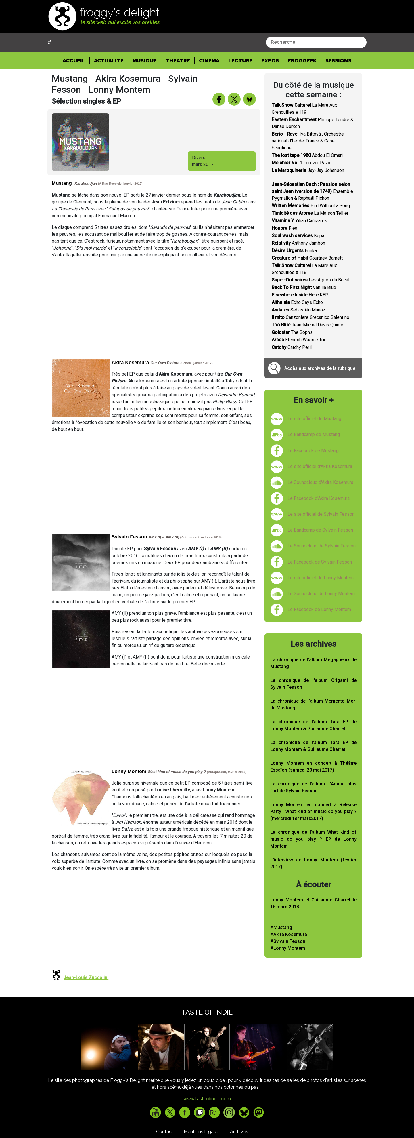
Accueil (76, 60)
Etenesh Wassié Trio (299, 339)
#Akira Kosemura (288, 934)
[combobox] (316, 42)
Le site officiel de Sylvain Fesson (321, 514)
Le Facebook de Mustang (313, 450)
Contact (164, 1131)
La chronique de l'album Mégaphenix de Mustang (313, 663)
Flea (284, 228)
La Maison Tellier (310, 213)
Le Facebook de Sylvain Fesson (320, 562)
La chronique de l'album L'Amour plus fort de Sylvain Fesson (313, 787)
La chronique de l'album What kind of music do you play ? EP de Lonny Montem (313, 839)
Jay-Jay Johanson (308, 170)
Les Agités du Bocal (310, 280)
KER (300, 295)
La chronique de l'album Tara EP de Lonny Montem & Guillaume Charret (313, 725)
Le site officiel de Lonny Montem (321, 578)
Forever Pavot (302, 162)
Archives (239, 1131)
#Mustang (281, 927)
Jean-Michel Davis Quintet (308, 325)
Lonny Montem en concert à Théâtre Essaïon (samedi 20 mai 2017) (313, 766)
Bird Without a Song (311, 205)
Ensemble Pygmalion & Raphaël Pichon (312, 191)
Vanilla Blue (304, 287)
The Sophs (292, 332)
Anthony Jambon (298, 243)
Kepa (298, 235)
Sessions (338, 61)
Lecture (240, 61)
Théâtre (178, 61)
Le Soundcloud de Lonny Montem (321, 593)
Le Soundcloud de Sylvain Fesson (322, 546)
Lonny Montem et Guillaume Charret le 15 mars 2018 (313, 903)
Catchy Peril (292, 347)
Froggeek (302, 61)
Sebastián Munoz (298, 310)
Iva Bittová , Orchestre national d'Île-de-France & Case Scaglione (308, 141)
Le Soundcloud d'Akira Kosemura (320, 482)
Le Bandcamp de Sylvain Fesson (320, 530)
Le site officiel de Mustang (314, 418)
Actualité (109, 61)
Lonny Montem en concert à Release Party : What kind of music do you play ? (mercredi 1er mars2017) (313, 811)
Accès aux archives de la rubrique (319, 368)
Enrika (294, 250)
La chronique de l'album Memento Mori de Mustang (313, 704)
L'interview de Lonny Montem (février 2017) (313, 863)
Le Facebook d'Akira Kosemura (319, 498)
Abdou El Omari (307, 155)
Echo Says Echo (297, 302)
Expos (270, 61)
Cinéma (209, 61)
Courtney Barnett (307, 258)
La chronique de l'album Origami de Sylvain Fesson (313, 684)
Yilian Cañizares (299, 220)
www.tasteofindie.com (207, 1098)
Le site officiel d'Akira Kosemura (320, 466)
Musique (145, 61)
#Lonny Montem (287, 948)
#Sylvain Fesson (287, 941)
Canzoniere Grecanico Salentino (310, 317)
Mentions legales (202, 1131)
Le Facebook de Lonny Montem (319, 609)
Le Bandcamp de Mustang (314, 434)
